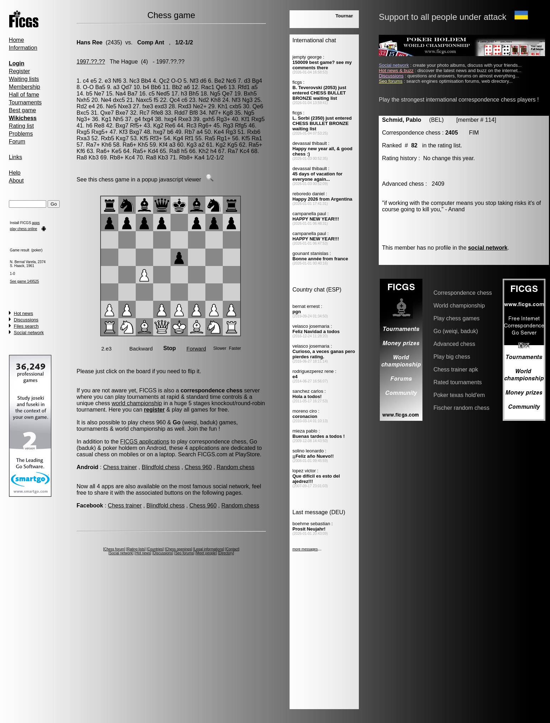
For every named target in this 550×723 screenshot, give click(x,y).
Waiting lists (24, 79)
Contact (232, 549)
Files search (26, 326)
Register (19, 71)
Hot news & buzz (396, 70)
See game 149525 (24, 281)
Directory (226, 553)
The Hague (124, 62)
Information (23, 48)
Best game (22, 110)
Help (15, 173)
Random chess (236, 467)
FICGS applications (144, 442)
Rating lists (136, 549)
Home (16, 40)
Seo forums (184, 553)
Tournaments (25, 102)
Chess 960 (198, 467)
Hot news (23, 313)
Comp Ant (150, 42)
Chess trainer (120, 467)
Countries (155, 549)
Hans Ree (90, 42)
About (16, 181)
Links (15, 157)
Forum (17, 141)
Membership (24, 87)
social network (487, 248)
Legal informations (208, 549)
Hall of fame (24, 95)
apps (36, 223)
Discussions (26, 319)
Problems (21, 134)
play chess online (23, 229)
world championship (137, 403)
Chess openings (178, 549)
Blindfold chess (161, 467)
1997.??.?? (91, 62)
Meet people (206, 553)
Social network (29, 332)
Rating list (21, 126)
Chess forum (114, 549)
